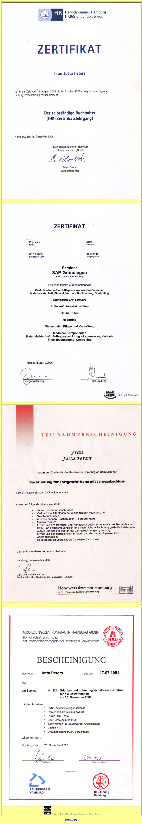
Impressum (71, 819)
